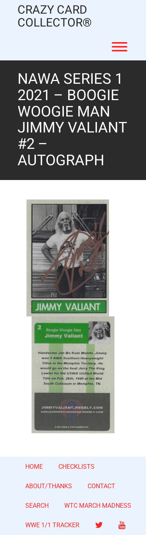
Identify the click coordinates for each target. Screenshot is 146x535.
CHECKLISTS (76, 466)
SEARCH (37, 505)
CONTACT (101, 486)
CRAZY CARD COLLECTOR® (55, 17)
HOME (34, 466)
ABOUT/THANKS (48, 486)
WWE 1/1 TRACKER (52, 525)
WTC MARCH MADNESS (97, 505)
